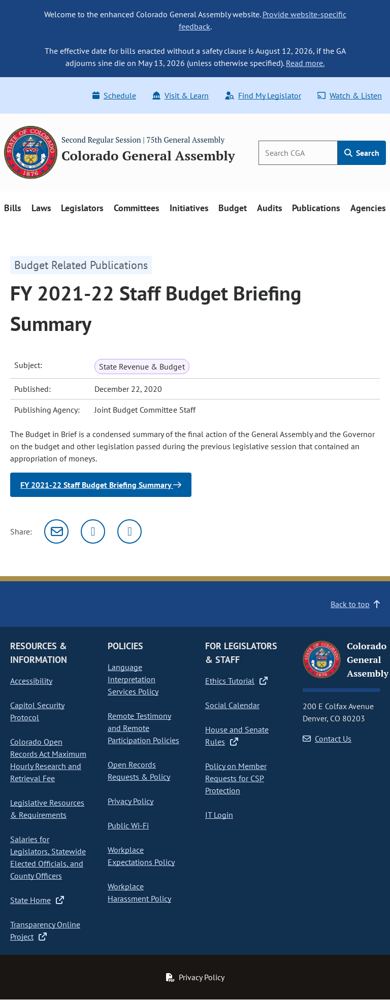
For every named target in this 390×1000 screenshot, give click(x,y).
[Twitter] (93, 531)
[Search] (298, 153)
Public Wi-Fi (128, 825)
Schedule (114, 95)
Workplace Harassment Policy (139, 892)
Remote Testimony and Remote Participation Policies (143, 728)
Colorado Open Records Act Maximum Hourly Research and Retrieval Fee (48, 760)
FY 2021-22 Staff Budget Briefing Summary (100, 485)
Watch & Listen (349, 95)
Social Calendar (232, 705)
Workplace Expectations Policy (141, 856)
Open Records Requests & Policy (139, 770)
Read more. (305, 63)
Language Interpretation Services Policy (133, 679)
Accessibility (31, 681)
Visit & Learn (180, 95)
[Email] (56, 531)
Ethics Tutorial (236, 681)
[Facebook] (129, 531)
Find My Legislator (263, 95)
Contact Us (327, 738)
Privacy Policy (130, 801)
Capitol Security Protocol (37, 711)
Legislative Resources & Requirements (47, 808)
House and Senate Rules (237, 735)
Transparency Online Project (45, 930)
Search (361, 153)
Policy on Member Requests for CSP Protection (236, 778)
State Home (37, 900)
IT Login (219, 815)
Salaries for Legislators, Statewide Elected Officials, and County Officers (48, 857)
